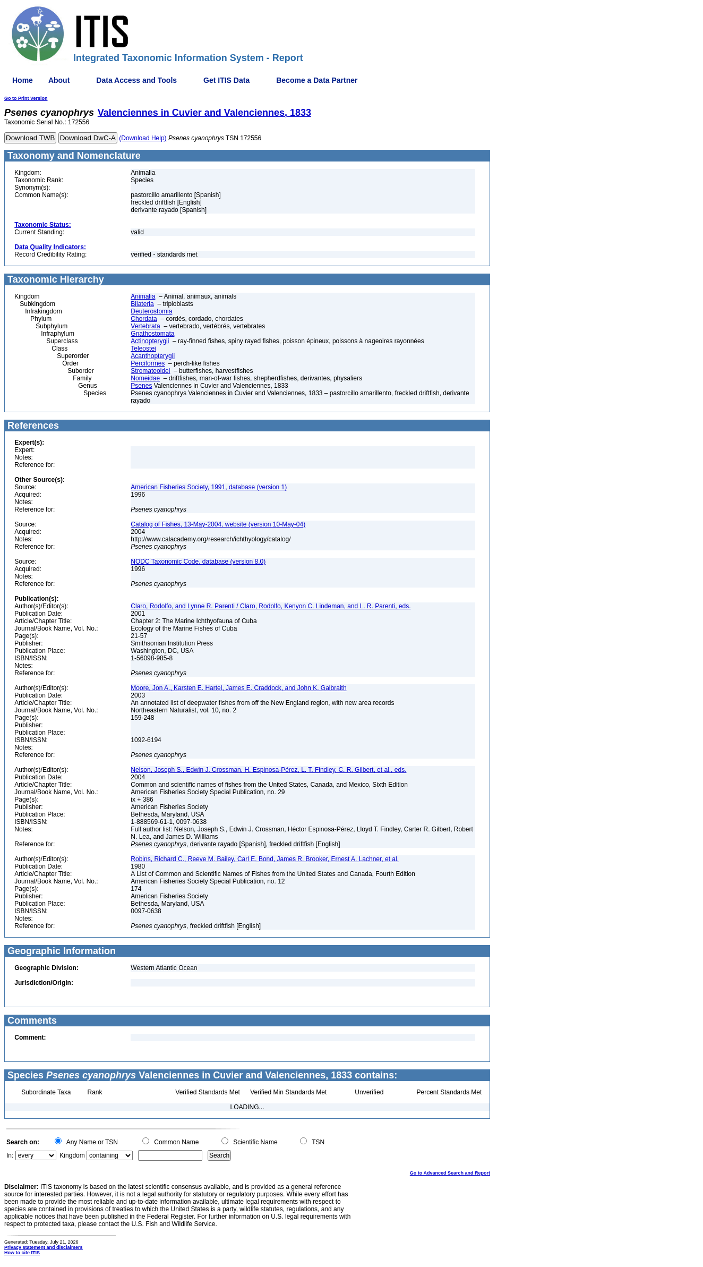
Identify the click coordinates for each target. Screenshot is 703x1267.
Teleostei (143, 348)
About (59, 80)
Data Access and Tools (136, 80)
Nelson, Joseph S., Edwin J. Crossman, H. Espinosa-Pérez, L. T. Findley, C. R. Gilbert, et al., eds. (268, 769)
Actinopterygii (150, 341)
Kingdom (71, 1155)
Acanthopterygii (153, 356)
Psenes (141, 385)
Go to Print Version (26, 98)
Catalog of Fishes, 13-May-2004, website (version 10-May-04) (218, 524)
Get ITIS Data (226, 80)
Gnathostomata (152, 333)
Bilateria (142, 304)
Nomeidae (145, 378)
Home (22, 80)
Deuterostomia (151, 311)
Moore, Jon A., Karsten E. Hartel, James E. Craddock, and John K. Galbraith (238, 688)
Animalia (143, 296)
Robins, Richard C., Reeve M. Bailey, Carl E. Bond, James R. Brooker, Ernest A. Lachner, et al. (265, 859)
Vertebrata (145, 326)
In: (9, 1155)
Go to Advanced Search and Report (450, 1173)
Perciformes (148, 363)
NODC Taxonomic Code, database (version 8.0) (198, 561)
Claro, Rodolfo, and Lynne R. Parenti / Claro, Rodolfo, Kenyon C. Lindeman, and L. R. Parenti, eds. (270, 606)
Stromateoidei (150, 371)
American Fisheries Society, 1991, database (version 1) (209, 487)
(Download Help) (142, 138)
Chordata (144, 318)
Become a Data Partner (316, 80)
